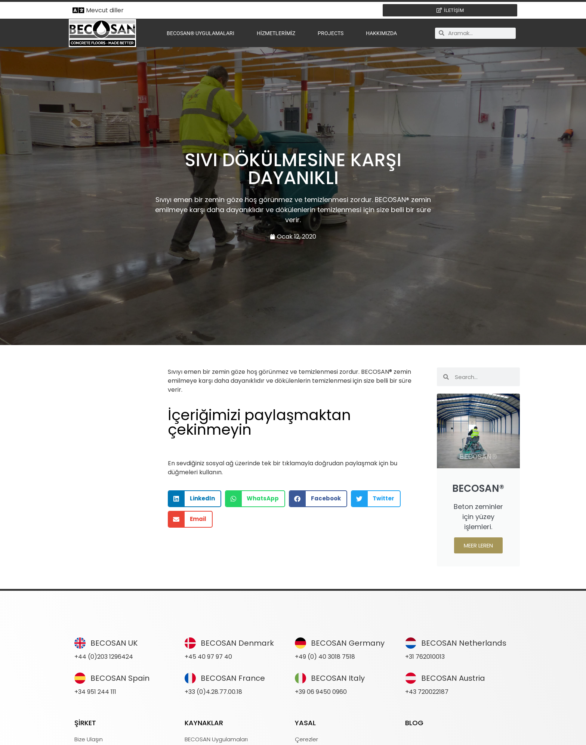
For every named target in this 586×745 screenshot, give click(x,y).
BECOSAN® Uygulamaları (200, 33)
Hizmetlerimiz (276, 33)
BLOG (414, 722)
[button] (194, 498)
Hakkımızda (381, 33)
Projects (330, 33)
